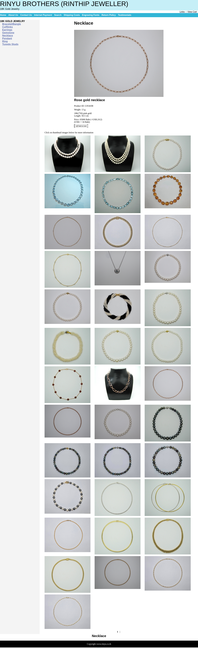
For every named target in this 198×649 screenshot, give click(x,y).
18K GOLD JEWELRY (12, 21)
